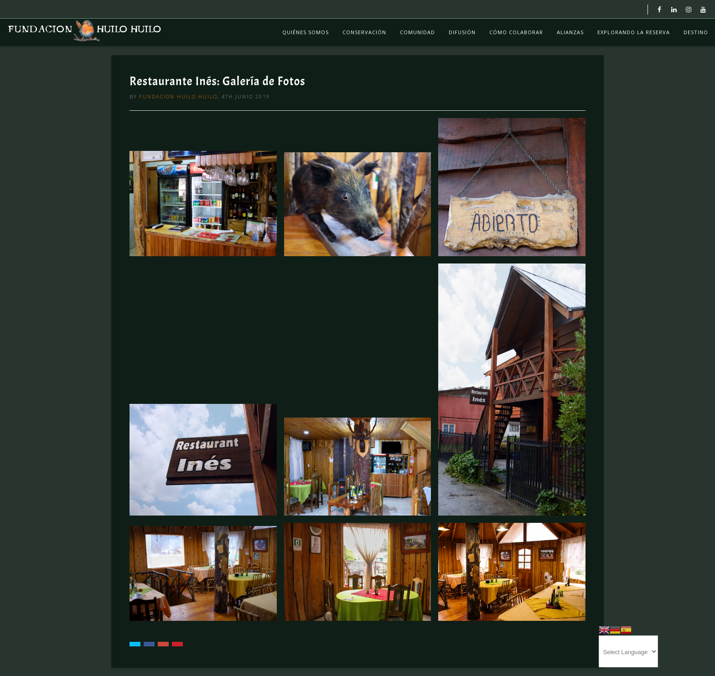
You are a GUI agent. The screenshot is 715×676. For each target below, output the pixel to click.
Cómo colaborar (516, 32)
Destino (696, 32)
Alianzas (570, 32)
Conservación (364, 32)
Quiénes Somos (305, 32)
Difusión (462, 32)
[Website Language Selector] (628, 651)
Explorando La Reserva (633, 32)
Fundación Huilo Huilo (178, 96)
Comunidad (417, 32)
